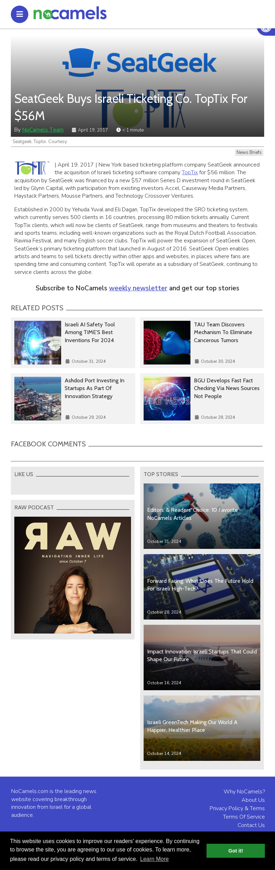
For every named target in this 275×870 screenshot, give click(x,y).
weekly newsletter (138, 288)
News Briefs (249, 152)
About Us (253, 800)
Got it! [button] (236, 851)
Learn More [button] (154, 859)
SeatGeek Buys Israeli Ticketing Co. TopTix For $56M (130, 107)
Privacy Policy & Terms (237, 808)
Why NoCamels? (244, 791)
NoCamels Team (43, 130)
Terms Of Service (244, 817)
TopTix (190, 172)
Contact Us (251, 825)
